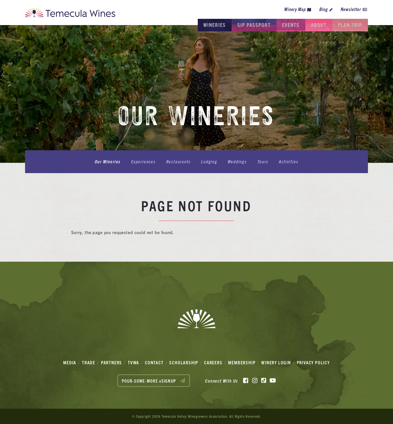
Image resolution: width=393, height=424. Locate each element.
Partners (111, 362)
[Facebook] (245, 380)
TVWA (133, 362)
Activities (283, 162)
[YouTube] (273, 380)
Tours (259, 162)
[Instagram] (254, 380)
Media (69, 362)
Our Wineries (113, 162)
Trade (88, 362)
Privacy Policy (313, 362)
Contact (154, 362)
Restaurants (180, 162)
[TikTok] (263, 380)
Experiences (147, 162)
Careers (213, 362)
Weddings (235, 162)
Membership (241, 362)
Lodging (209, 162)
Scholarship (183, 362)
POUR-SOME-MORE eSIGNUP (154, 380)
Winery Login (276, 362)
